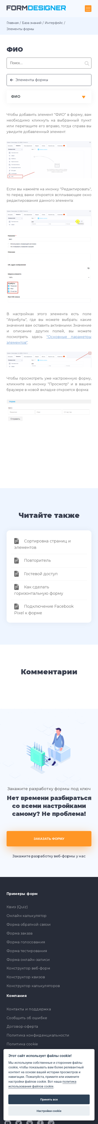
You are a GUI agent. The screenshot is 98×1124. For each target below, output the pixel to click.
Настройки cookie (49, 1111)
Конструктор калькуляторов (33, 986)
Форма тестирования (27, 951)
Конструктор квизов (26, 977)
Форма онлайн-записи (28, 960)
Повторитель (37, 560)
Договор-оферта (22, 1026)
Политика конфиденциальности (38, 1035)
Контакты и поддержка (29, 1009)
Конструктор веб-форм (28, 968)
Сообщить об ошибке (27, 1018)
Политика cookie (22, 1044)
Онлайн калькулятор (26, 916)
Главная (13, 23)
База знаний (31, 23)
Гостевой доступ (41, 573)
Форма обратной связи (29, 924)
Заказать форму (49, 838)
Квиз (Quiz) (17, 907)
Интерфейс (54, 23)
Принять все (49, 1099)
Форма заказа (20, 933)
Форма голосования (26, 942)
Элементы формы (32, 80)
